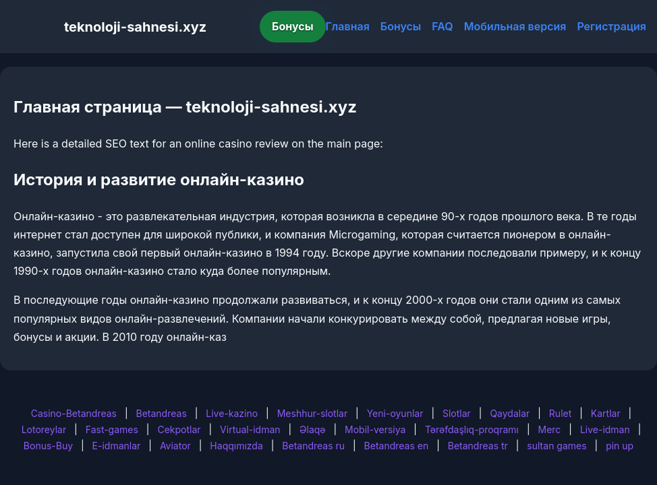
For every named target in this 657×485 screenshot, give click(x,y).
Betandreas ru (313, 445)
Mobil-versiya (375, 429)
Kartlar (606, 413)
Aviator (175, 445)
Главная (348, 26)
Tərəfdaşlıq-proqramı (472, 429)
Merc (549, 429)
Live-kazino (232, 413)
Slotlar (456, 413)
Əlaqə (312, 429)
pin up (619, 445)
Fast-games (112, 429)
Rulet (560, 413)
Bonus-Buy (48, 445)
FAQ (442, 26)
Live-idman (605, 429)
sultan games (556, 445)
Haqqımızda (236, 445)
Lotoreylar (44, 429)
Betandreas (161, 413)
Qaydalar (510, 413)
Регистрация (611, 26)
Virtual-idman (250, 429)
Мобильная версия (515, 26)
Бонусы (293, 26)
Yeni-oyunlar (395, 413)
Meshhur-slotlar (312, 413)
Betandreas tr (478, 445)
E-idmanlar (116, 445)
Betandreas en (396, 445)
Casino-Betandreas (74, 413)
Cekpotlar (178, 429)
